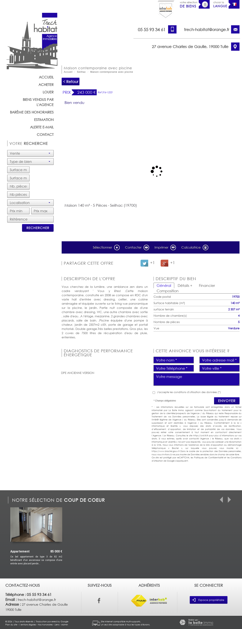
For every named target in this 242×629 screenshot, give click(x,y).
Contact (45, 134)
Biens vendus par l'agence (38, 102)
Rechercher (37, 228)
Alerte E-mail (42, 127)
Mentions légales (27, 624)
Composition (168, 291)
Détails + (185, 285)
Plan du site (11, 624)
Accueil (46, 77)
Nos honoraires (45, 624)
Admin (64, 624)
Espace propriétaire (208, 600)
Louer (48, 92)
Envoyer (226, 401)
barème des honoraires (32, 112)
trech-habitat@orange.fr (206, 29)
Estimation (44, 119)
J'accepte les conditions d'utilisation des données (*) (189, 392)
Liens (57, 624)
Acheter (46, 84)
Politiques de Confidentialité (208, 457)
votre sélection (188, 4)
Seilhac (81, 72)
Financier (207, 285)
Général (164, 285)
